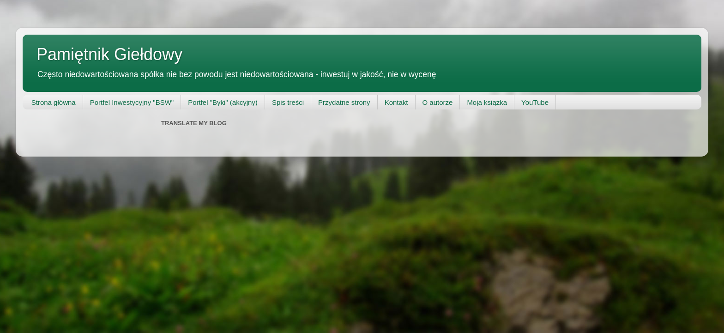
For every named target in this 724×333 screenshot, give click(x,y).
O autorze (437, 102)
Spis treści (288, 102)
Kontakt (396, 102)
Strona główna (53, 102)
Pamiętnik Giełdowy (109, 54)
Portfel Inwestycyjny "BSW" (132, 102)
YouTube (535, 102)
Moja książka (487, 102)
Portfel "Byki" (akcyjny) (223, 102)
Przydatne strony (344, 102)
